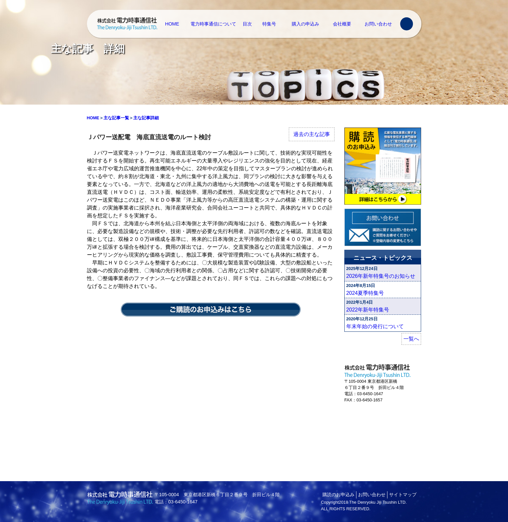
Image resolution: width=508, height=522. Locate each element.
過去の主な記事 (311, 134)
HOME (172, 23)
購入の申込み (305, 23)
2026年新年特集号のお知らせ (381, 276)
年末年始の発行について (375, 326)
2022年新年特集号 (367, 309)
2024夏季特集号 (365, 293)
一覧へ (411, 339)
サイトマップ (403, 494)
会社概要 (342, 23)
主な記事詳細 (146, 117)
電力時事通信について (213, 23)
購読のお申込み (338, 494)
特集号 (269, 23)
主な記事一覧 (116, 117)
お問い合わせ (378, 23)
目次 (247, 23)
